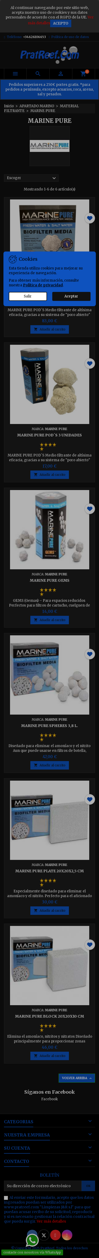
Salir (28, 296)
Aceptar (71, 296)
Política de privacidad (43, 285)
